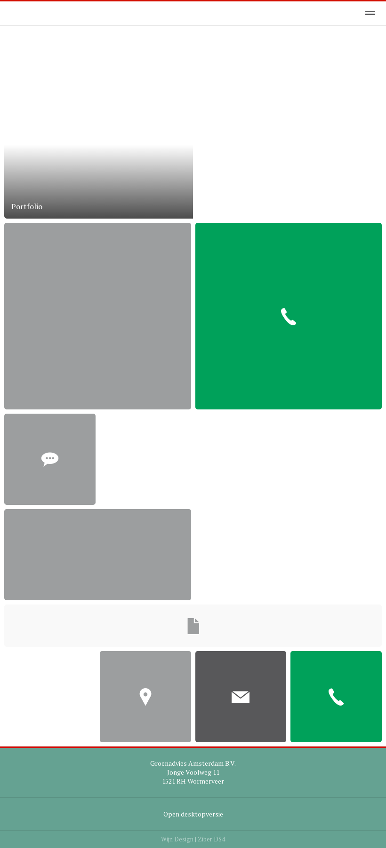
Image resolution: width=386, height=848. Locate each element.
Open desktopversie (193, 813)
